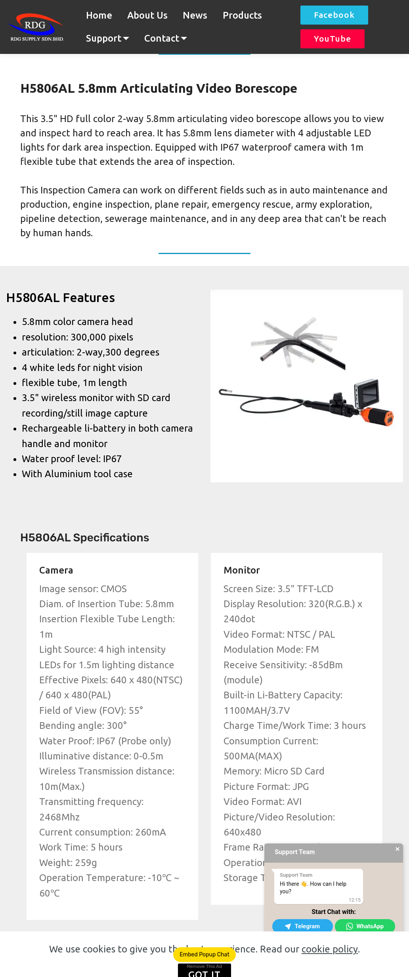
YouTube (332, 38)
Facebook (334, 14)
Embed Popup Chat (204, 954)
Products (242, 15)
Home (99, 15)
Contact (161, 38)
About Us (147, 15)
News (195, 15)
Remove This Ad (204, 966)
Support (103, 38)
